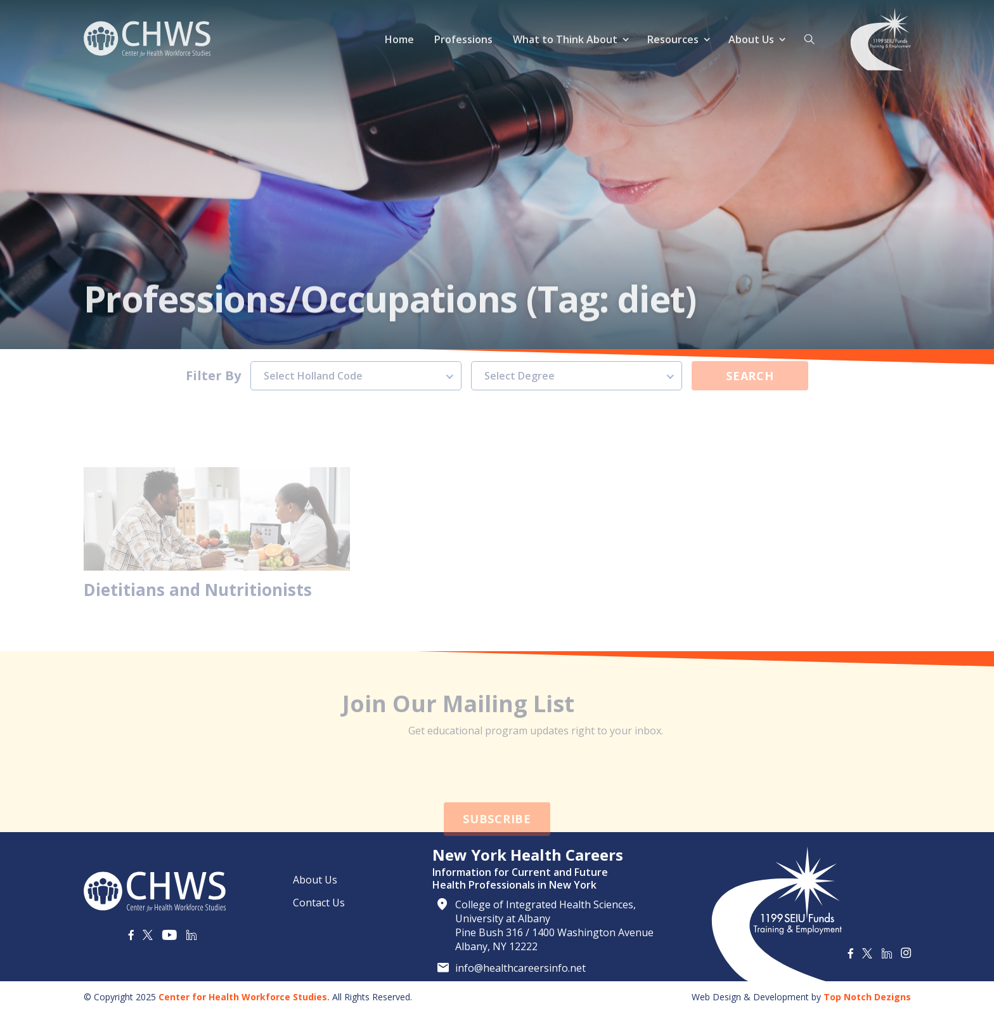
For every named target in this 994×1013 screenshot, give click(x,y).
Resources (673, 39)
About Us (751, 39)
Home (399, 39)
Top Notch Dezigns (867, 997)
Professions (463, 39)
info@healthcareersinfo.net (520, 968)
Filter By (213, 356)
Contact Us (319, 903)
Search (749, 356)
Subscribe (497, 837)
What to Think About (565, 39)
